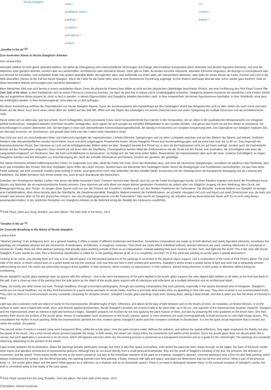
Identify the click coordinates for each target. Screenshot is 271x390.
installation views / (76, 11)
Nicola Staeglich (33, 2)
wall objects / (73, 35)
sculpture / (71, 27)
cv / (201, 3)
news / (69, 3)
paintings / (71, 19)
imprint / (204, 19)
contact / (204, 11)
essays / (70, 43)
